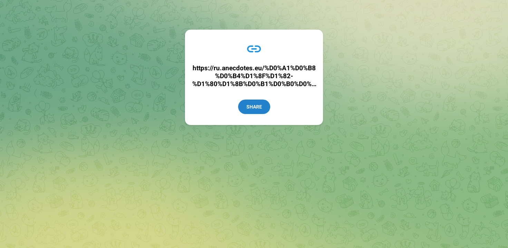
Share (254, 107)
